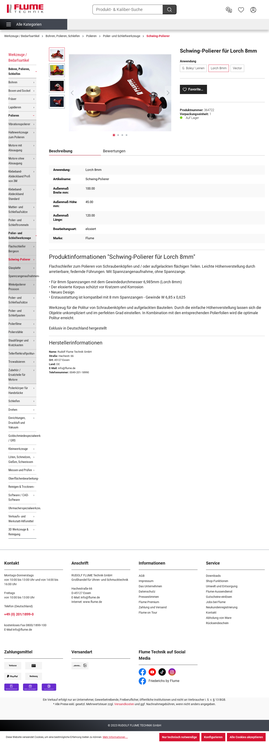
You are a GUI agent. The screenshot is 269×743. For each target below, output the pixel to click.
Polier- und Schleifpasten (16, 313)
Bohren (12, 82)
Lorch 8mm (219, 68)
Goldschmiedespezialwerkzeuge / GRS (22, 438)
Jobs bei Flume (215, 602)
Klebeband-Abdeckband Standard (16, 194)
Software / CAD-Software (18, 497)
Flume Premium (149, 602)
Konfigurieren (213, 737)
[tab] (75, 151)
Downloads (213, 575)
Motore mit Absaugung (15, 148)
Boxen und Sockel (19, 91)
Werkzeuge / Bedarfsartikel (18, 57)
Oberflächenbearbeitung (22, 478)
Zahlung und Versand (153, 607)
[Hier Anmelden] (253, 9)
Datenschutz (147, 591)
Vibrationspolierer (19, 124)
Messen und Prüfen (20, 470)
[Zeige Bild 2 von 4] (118, 135)
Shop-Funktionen (217, 581)
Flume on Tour (148, 612)
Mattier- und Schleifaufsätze (18, 209)
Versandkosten (124, 704)
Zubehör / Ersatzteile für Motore (16, 374)
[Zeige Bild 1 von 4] (114, 135)
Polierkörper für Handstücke (18, 390)
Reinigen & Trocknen (20, 487)
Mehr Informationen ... (115, 737)
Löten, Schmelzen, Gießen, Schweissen (20, 459)
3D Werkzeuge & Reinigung (18, 532)
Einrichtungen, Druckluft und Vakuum (16, 422)
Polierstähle (15, 332)
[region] (110, 93)
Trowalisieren (16, 362)
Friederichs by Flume (159, 681)
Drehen (12, 410)
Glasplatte (14, 268)
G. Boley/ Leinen (193, 68)
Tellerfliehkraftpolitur (21, 353)
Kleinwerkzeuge (18, 449)
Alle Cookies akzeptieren (246, 737)
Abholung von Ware (218, 617)
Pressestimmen (149, 596)
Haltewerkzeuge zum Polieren (18, 134)
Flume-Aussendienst (219, 591)
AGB (142, 575)
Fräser (12, 99)
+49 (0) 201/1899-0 (19, 614)
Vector (237, 68)
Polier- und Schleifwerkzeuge (19, 235)
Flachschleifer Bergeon (17, 249)
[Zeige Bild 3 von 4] (122, 135)
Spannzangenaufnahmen (22, 276)
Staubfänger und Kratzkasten (18, 343)
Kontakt (211, 612)
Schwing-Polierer (19, 259)
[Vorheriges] (72, 93)
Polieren (13, 115)
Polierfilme (14, 324)
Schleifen (14, 401)
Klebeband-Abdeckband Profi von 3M (19, 176)
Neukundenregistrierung (221, 607)
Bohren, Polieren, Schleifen (19, 71)
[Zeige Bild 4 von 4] (126, 135)
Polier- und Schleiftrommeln (18, 222)
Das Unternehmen (150, 586)
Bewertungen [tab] (114, 151)
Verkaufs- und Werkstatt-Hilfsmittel (20, 518)
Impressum (146, 581)
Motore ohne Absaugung (16, 161)
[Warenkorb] (262, 6)
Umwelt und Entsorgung (221, 586)
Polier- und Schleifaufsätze (18, 300)
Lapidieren (14, 107)
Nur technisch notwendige (179, 737)
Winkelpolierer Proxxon (17, 287)
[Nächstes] (168, 93)
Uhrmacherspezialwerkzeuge (22, 508)
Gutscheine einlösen (219, 596)
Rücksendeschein (217, 623)
